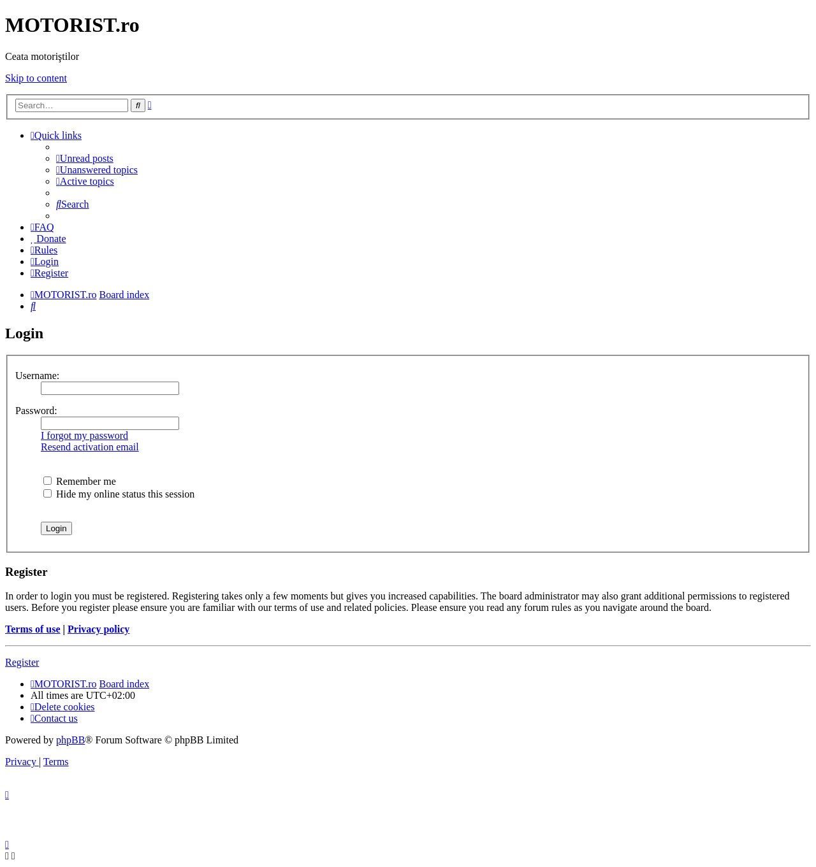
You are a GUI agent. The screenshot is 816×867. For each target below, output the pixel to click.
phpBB (70, 739)
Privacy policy (98, 629)
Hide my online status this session (118, 494)
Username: (37, 375)
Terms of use (33, 629)
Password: (36, 410)
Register (22, 662)
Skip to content (36, 78)
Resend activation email (90, 446)
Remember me (79, 481)
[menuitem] (84, 158)
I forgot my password (84, 435)
